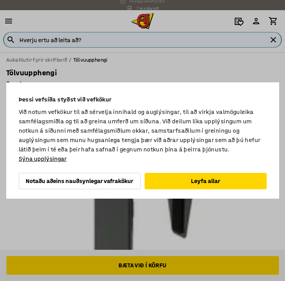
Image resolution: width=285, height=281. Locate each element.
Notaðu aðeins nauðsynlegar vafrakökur (79, 181)
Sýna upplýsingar (43, 158)
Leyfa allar (205, 181)
